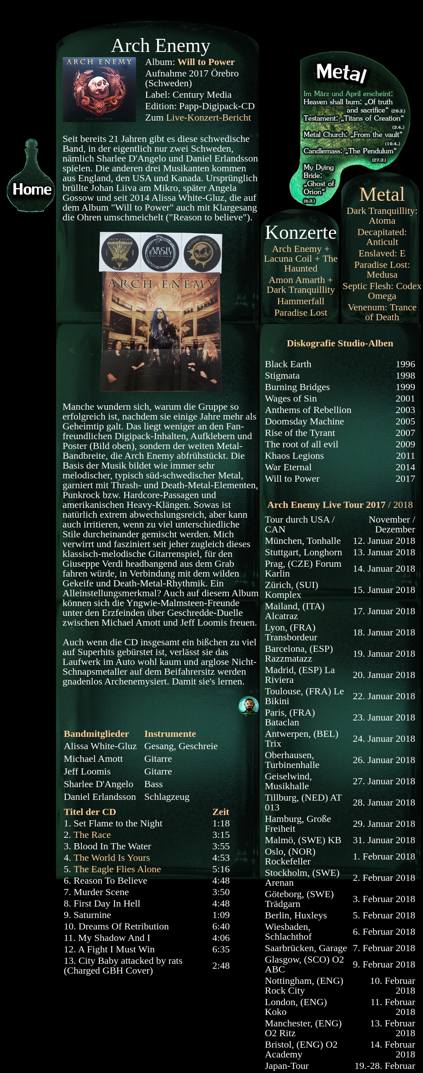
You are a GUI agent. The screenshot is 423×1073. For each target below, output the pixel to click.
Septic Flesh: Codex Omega (381, 291)
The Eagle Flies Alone (117, 869)
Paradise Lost (300, 312)
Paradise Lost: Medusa (382, 269)
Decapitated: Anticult (382, 237)
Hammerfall (301, 301)
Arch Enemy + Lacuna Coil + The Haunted (301, 258)
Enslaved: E (381, 253)
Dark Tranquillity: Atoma (382, 215)
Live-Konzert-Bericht (208, 117)
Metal (382, 194)
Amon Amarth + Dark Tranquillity (300, 284)
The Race (92, 834)
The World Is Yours (112, 857)
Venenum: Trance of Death (382, 312)
